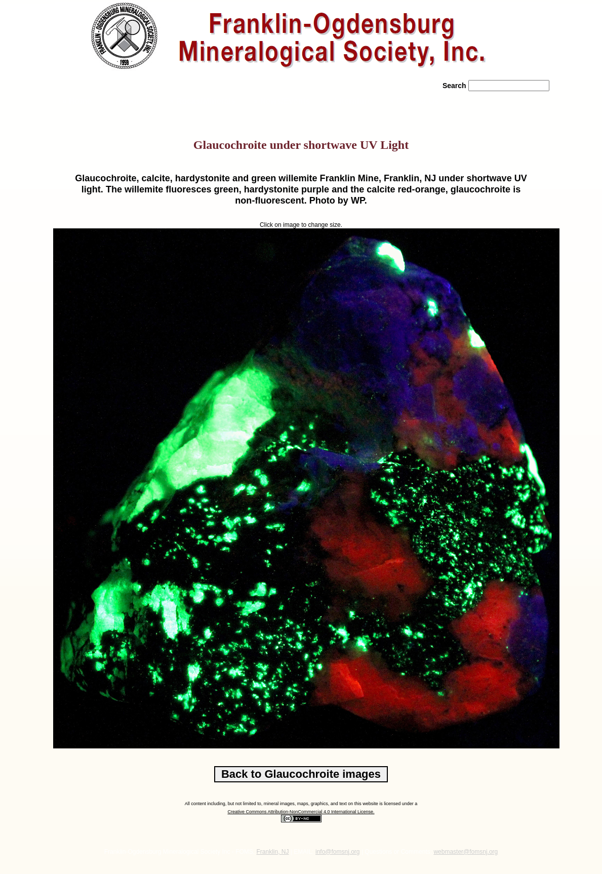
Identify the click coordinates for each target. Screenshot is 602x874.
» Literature (350, 101)
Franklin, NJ (273, 851)
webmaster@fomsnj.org (465, 851)
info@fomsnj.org (337, 851)
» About (130, 101)
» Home (76, 101)
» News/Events (281, 101)
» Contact (414, 101)
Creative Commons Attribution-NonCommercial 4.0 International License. (300, 811)
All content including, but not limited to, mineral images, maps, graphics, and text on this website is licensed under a (301, 803)
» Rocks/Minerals (203, 101)
